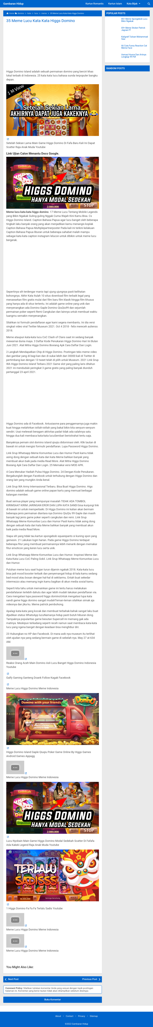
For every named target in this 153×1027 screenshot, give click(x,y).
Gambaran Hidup (13, 3)
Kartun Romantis (95, 3)
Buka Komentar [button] (52, 999)
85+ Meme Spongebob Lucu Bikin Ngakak (134, 20)
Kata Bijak (134, 3)
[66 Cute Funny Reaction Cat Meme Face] (113, 48)
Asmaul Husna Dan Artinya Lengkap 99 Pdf (133, 56)
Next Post (13, 979)
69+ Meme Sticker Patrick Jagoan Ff (133, 29)
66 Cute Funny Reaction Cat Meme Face (134, 47)
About (58, 1016)
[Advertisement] (52, 46)
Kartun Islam (115, 3)
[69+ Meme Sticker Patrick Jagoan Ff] (113, 30)
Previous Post (89, 979)
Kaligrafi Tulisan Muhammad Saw (134, 38)
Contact (69, 1016)
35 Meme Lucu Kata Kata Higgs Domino (40, 20)
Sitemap (94, 1016)
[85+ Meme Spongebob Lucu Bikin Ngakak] (113, 21)
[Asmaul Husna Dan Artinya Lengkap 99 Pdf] (113, 57)
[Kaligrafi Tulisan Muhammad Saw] (113, 39)
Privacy (81, 1016)
